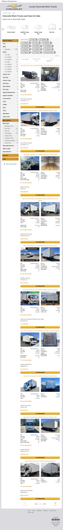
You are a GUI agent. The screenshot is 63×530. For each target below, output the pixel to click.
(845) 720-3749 (24, 495)
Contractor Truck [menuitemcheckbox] (8, 138)
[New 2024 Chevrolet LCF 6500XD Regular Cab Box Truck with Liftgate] (40, 199)
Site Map (45, 510)
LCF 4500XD (36, 46)
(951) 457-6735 (24, 282)
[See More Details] (26, 94)
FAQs (33, 510)
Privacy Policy (52, 510)
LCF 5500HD (47, 46)
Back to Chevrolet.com (9, 1)
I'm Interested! (40, 107)
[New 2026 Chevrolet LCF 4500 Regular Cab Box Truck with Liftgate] (40, 331)
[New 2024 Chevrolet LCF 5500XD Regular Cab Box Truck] (40, 110)
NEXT (55, 504)
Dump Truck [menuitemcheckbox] (7, 143)
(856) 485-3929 (24, 191)
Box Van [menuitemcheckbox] (6, 131)
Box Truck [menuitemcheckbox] (7, 128)
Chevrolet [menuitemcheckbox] (7, 49)
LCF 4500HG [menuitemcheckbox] (8, 66)
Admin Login (31, 512)
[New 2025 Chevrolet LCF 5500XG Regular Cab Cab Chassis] (40, 290)
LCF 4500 (35, 43)
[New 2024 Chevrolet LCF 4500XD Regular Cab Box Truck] (40, 376)
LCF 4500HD (46, 43)
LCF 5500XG (47, 49)
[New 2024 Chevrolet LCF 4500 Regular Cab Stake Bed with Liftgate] (40, 65)
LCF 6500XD (25, 52)
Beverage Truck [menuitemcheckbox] (8, 126)
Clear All (57, 55)
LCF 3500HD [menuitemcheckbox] (8, 57)
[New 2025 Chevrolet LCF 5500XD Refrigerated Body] (40, 461)
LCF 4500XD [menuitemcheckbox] (7, 69)
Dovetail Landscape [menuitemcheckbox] (9, 140)
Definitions (39, 510)
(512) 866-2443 (24, 103)
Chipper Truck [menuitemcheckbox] (8, 135)
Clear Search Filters (10, 164)
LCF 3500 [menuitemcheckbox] (7, 54)
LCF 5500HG (25, 49)
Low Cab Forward (48, 52)
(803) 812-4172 (24, 410)
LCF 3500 (32, 39)
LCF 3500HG (25, 43)
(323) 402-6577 (24, 238)
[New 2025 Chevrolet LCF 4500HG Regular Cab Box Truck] (40, 246)
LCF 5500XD (36, 49)
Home (29, 510)
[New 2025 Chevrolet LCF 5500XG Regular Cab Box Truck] (40, 154)
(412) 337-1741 (24, 369)
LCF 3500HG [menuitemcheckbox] (8, 59)
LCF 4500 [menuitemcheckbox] (7, 62)
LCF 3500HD (42, 39)
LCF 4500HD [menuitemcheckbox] (8, 64)
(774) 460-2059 (24, 323)
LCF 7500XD (36, 52)
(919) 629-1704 (24, 454)
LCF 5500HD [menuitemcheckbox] (8, 71)
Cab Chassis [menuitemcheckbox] (7, 133)
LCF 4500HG (25, 46)
